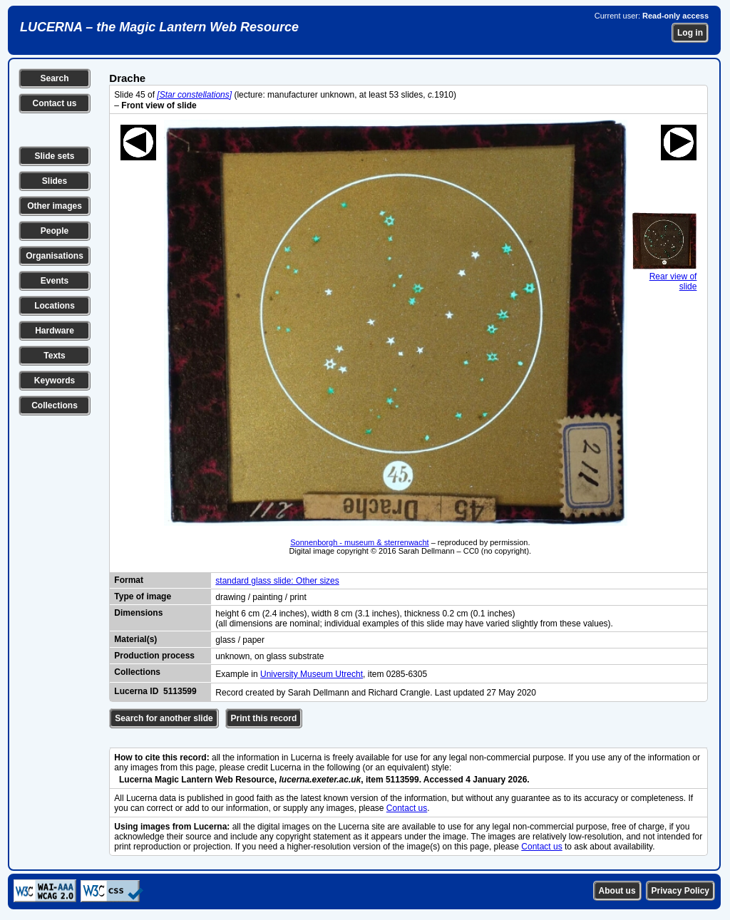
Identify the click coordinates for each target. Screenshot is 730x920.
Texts (54, 356)
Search (54, 78)
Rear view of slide (664, 276)
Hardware (54, 331)
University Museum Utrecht (311, 674)
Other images (54, 206)
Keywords (54, 381)
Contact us (54, 103)
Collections (54, 405)
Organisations (54, 256)
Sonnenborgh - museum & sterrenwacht (359, 542)
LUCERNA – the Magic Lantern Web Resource (159, 27)
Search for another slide (163, 718)
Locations (54, 306)
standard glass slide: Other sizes (277, 581)
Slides (54, 181)
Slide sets (54, 156)
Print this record (264, 718)
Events (54, 281)
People (54, 231)
